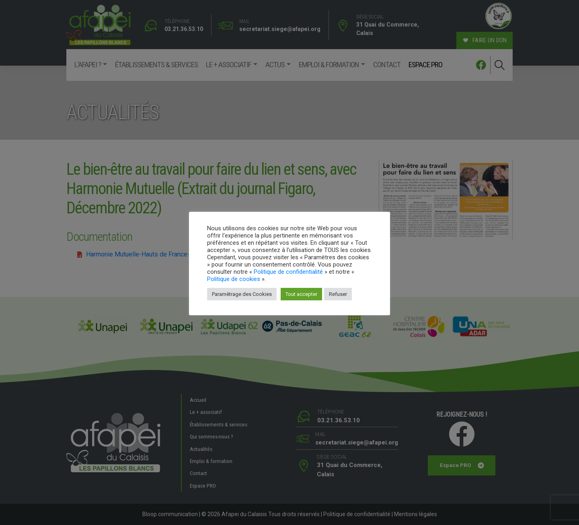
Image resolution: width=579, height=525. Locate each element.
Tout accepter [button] (301, 294)
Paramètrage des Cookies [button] (242, 294)
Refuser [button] (338, 294)
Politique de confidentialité (288, 271)
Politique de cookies (233, 279)
